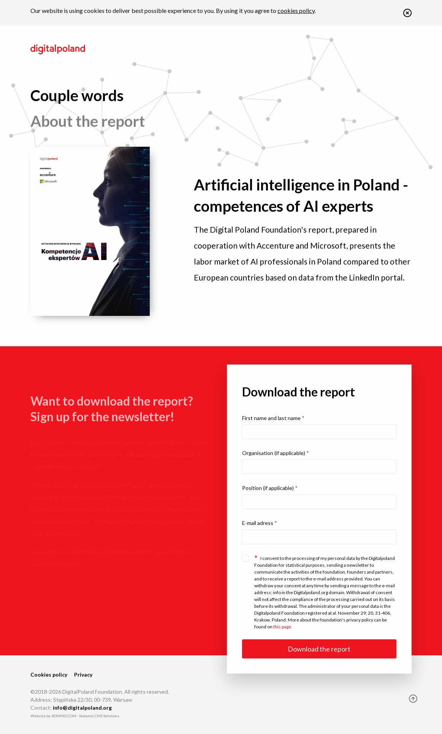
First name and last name (273, 418)
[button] (407, 14)
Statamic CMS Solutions (99, 715)
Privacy (83, 674)
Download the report (319, 649)
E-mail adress (259, 523)
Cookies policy (48, 674)
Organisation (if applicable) (275, 453)
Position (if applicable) (270, 488)
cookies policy (296, 10)
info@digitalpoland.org (82, 707)
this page (282, 626)
